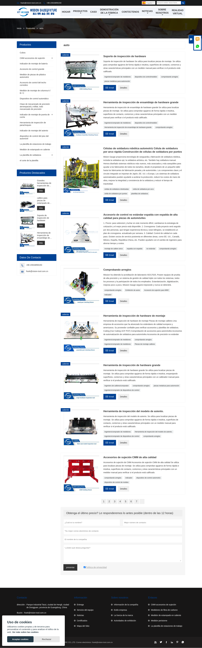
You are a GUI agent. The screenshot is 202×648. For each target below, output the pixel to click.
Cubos (22, 53)
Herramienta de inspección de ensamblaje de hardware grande (128, 127)
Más (41, 191)
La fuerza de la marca (123, 615)
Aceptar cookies (20, 639)
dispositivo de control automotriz (148, 478)
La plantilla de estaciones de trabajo (35, 144)
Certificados (82, 621)
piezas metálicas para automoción (117, 81)
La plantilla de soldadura (30, 155)
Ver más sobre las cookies (25, 632)
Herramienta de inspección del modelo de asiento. (153, 432)
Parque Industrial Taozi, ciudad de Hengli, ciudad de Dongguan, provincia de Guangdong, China (48, 606)
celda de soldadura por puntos (116, 194)
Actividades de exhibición (125, 621)
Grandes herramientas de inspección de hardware (44, 183)
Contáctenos (130, 12)
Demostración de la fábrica (109, 12)
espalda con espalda (134, 249)
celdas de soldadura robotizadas (117, 189)
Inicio (19, 28)
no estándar (150, 249)
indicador (128, 478)
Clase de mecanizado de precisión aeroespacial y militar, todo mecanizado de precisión (35, 106)
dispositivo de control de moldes (116, 482)
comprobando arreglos (169, 77)
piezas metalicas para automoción (166, 386)
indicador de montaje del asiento (34, 131)
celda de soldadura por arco (143, 189)
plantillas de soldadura (139, 194)
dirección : (21, 605)
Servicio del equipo (85, 610)
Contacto (22, 597)
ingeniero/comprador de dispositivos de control (122, 390)
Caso (93, 12)
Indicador (108, 295)
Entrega (80, 605)
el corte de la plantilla (29, 161)
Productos (80, 12)
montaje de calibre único (114, 249)
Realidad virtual (178, 12)
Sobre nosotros (162, 12)
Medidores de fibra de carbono (164, 610)
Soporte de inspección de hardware (43, 218)
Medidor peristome (159, 621)
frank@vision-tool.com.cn (31, 3)
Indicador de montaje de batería (34, 64)
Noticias (147, 12)
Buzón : (20, 613)
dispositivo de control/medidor (146, 77)
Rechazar (46, 639)
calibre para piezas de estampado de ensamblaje (43, 200)
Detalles (123, 88)
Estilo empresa (120, 610)
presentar (70, 567)
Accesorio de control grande (32, 69)
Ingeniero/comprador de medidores (118, 77)
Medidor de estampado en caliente (35, 150)
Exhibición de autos (132, 290)
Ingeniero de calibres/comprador (117, 386)
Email (109, 87)
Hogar (66, 12)
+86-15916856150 (54, 3)
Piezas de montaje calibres (145, 344)
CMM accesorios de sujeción (32, 58)
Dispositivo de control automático (34, 99)
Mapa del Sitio (83, 626)
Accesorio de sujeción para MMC (156, 290)
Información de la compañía (126, 605)
